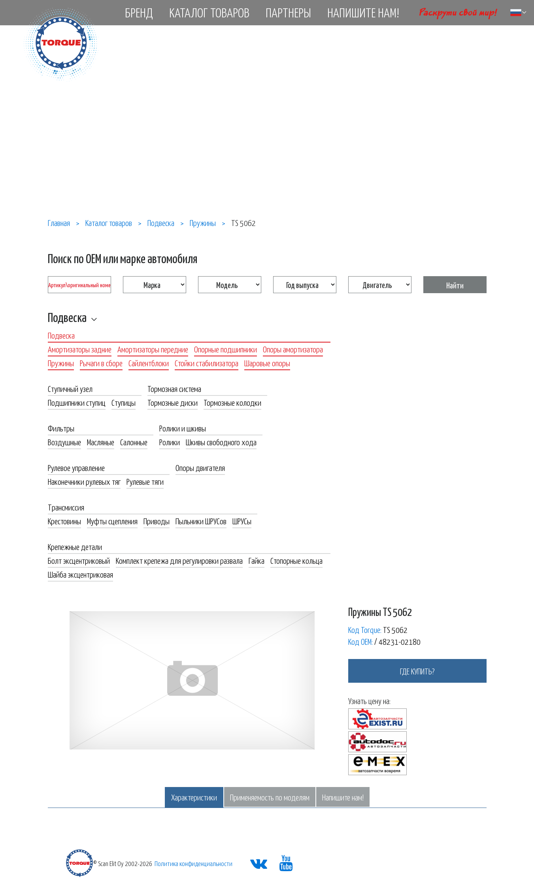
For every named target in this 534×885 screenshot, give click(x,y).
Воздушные (64, 442)
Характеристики (194, 797)
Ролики (169, 442)
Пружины (61, 363)
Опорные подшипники (225, 349)
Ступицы (123, 402)
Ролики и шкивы (182, 428)
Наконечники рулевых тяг (84, 481)
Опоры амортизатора (293, 349)
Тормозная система (174, 388)
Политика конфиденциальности (193, 863)
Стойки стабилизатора (206, 363)
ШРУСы (241, 521)
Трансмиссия (66, 507)
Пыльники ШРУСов (200, 521)
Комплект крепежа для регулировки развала (179, 560)
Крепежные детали (75, 546)
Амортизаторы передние (152, 349)
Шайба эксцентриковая (80, 574)
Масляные (100, 442)
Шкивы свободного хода (221, 442)
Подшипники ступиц (77, 402)
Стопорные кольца (296, 560)
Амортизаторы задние (79, 349)
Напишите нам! (363, 12)
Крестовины (64, 521)
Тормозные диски (172, 402)
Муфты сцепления (112, 521)
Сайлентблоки (148, 363)
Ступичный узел (70, 388)
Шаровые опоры (267, 363)
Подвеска (67, 317)
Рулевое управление (76, 467)
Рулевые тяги (145, 481)
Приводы (156, 521)
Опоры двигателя (200, 467)
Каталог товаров (209, 12)
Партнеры (288, 12)
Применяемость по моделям (269, 797)
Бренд (139, 12)
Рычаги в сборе (101, 363)
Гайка (256, 560)
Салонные (133, 442)
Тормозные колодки (232, 402)
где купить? (417, 671)
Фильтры (61, 428)
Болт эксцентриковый (79, 560)
